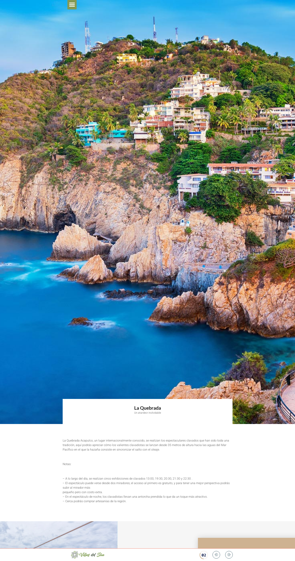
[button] (72, 4)
